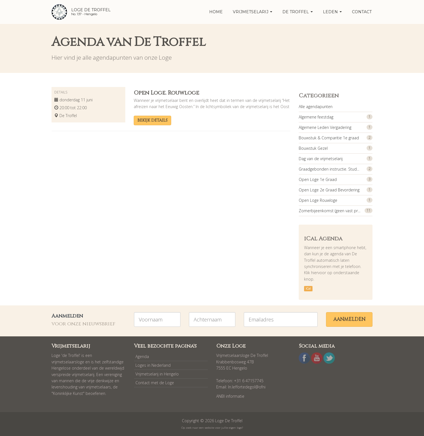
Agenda (142, 356)
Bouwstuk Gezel (313, 148)
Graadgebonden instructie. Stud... (329, 169)
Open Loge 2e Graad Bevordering (329, 190)
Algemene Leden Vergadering (325, 127)
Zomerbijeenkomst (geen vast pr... (329, 210)
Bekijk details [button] (152, 120)
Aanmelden (349, 319)
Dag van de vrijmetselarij (321, 158)
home (216, 11)
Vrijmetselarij (252, 11)
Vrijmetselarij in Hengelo (157, 374)
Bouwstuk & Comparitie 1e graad (329, 137)
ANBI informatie (230, 396)
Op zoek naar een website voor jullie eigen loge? (212, 428)
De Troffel (297, 11)
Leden (332, 11)
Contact (362, 11)
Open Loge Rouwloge (318, 200)
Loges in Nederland (153, 365)
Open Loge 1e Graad (318, 179)
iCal (308, 288)
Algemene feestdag (316, 117)
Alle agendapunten (315, 106)
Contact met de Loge (154, 382)
